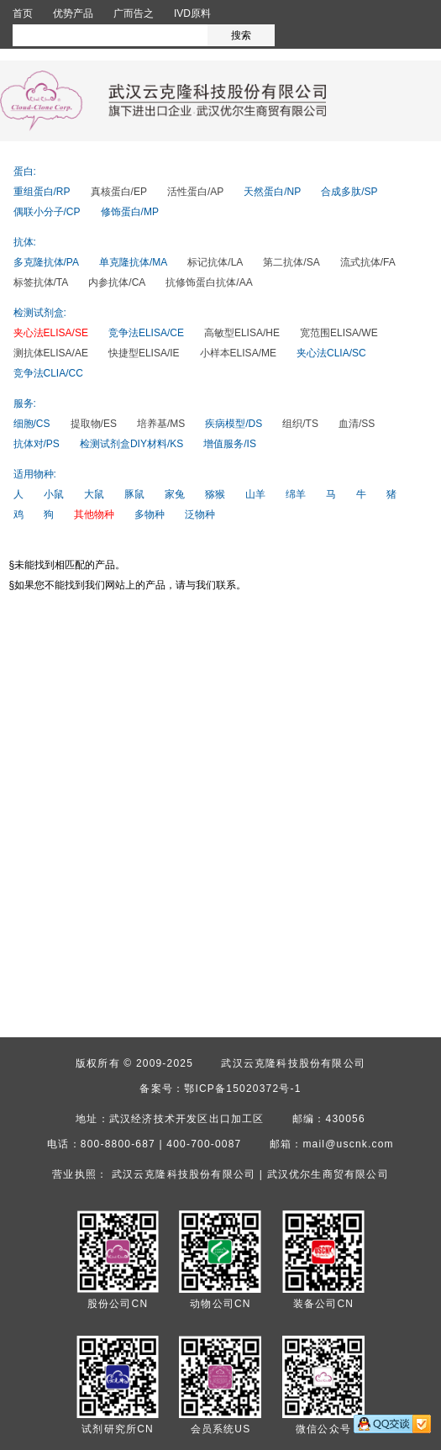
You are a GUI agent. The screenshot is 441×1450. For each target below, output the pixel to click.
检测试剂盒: (39, 313)
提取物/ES (94, 424)
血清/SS (357, 424)
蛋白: (24, 171)
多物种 (149, 514)
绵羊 (296, 494)
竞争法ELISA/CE (146, 333)
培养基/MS (161, 424)
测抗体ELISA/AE (50, 353)
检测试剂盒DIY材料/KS (131, 444)
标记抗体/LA (215, 262)
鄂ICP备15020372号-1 (242, 1088)
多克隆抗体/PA (46, 262)
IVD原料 (192, 13)
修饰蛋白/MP (130, 212)
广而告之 (133, 13)
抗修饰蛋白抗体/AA (208, 282)
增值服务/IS (229, 444)
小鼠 (54, 494)
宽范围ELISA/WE (339, 333)
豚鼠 (134, 494)
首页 (23, 13)
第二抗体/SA (291, 262)
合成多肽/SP (349, 192)
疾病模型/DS (233, 424)
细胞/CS (31, 424)
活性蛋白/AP (195, 192)
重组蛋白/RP (42, 192)
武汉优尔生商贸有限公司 (328, 1174)
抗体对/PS (36, 444)
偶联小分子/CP (47, 212)
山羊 (255, 494)
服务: (24, 403)
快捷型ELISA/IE (144, 353)
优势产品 (73, 13)
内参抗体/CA (116, 282)
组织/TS (300, 424)
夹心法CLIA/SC (331, 353)
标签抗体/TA (41, 282)
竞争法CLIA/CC (48, 373)
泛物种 (200, 514)
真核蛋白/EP (119, 192)
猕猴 (215, 494)
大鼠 (94, 494)
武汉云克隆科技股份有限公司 (293, 1063)
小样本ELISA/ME (238, 353)
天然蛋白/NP (272, 192)
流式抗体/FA (368, 262)
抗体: (24, 242)
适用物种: (34, 474)
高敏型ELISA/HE (242, 333)
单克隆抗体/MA (133, 262)
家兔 (175, 494)
